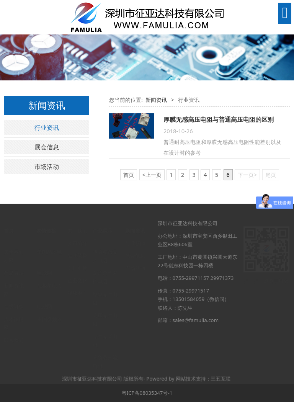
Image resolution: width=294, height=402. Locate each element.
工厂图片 (77, 260)
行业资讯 (46, 127)
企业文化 (77, 273)
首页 (9, 223)
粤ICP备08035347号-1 (147, 392)
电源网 (44, 265)
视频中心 (77, 285)
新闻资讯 (156, 99)
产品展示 (14, 265)
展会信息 (46, 147)
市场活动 (46, 166)
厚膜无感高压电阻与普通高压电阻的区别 (218, 119)
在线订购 (14, 299)
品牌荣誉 (77, 248)
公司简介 (77, 235)
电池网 (44, 299)
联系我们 (14, 332)
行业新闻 (135, 235)
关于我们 (14, 244)
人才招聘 (14, 311)
